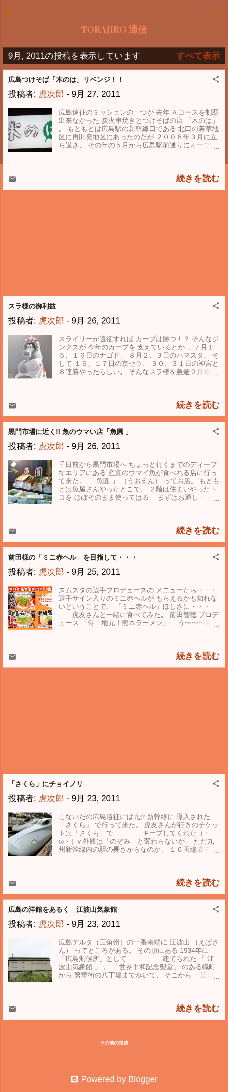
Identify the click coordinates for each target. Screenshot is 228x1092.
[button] (216, 79)
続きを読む (198, 178)
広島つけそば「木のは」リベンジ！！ (66, 79)
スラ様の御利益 (32, 306)
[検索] (218, 13)
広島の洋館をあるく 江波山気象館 (62, 909)
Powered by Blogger (114, 1079)
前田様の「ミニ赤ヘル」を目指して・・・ (72, 557)
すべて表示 (198, 55)
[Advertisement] (114, 243)
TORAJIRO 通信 (114, 29)
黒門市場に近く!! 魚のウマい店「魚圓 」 (70, 431)
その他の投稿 (114, 1043)
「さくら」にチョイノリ (45, 784)
